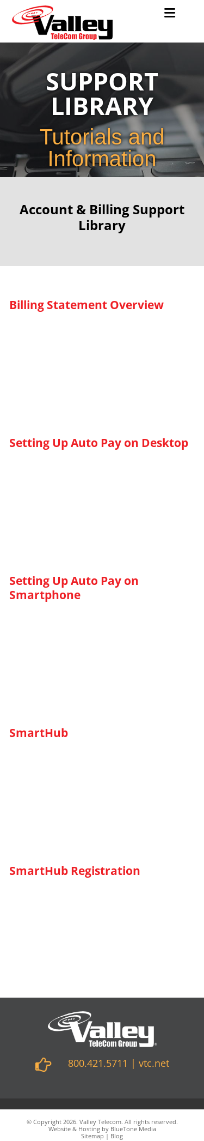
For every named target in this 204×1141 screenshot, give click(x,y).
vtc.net (154, 1063)
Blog (116, 1136)
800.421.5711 (98, 1063)
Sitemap (92, 1136)
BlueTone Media (133, 1129)
